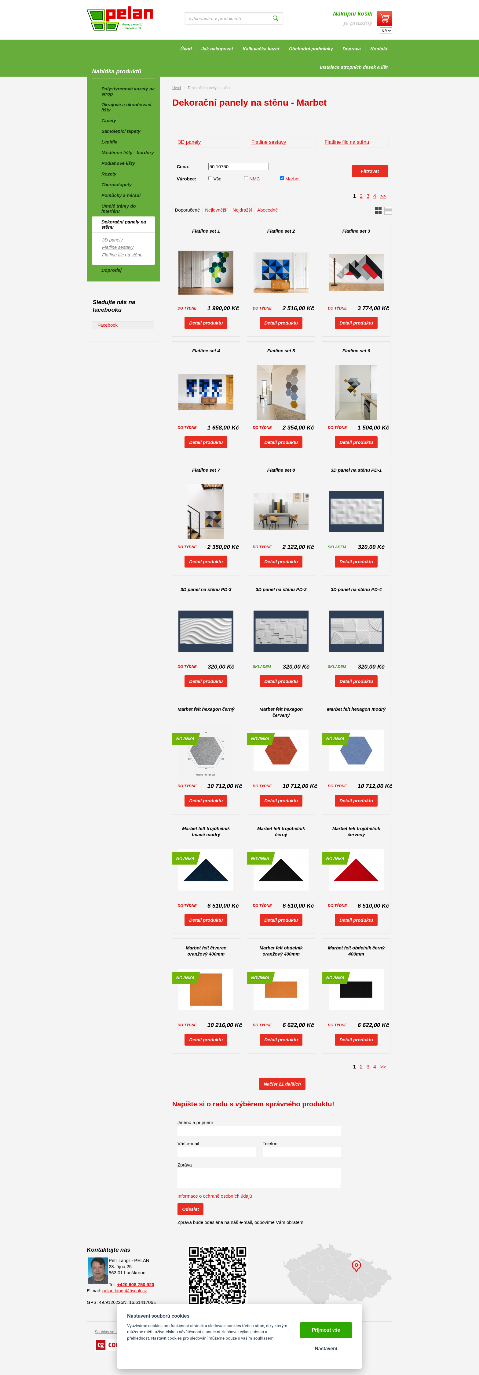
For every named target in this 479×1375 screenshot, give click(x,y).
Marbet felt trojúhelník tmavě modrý (206, 831)
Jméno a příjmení (195, 1122)
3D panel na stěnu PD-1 (356, 470)
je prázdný (352, 18)
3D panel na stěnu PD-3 (206, 589)
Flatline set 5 (281, 350)
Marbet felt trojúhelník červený (356, 831)
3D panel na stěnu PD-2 (281, 589)
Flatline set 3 (356, 231)
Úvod (176, 88)
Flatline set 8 (281, 470)
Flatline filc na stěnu (346, 142)
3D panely (189, 142)
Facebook (107, 325)
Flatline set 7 (206, 470)
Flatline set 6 (356, 350)
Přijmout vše (326, 1330)
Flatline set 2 (281, 231)
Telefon (270, 1143)
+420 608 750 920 (135, 1284)
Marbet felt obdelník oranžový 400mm (281, 950)
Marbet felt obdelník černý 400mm (356, 950)
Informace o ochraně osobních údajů (214, 1196)
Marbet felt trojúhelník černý (281, 831)
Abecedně (267, 209)
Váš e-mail (188, 1143)
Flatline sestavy (268, 142)
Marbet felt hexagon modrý (356, 709)
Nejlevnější (216, 209)
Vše (217, 178)
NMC (254, 178)
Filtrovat (370, 171)
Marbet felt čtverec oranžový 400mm (206, 950)
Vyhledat (275, 18)
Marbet (292, 178)
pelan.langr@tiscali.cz (124, 1290)
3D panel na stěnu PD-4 (356, 589)
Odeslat (190, 1209)
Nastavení (326, 1348)
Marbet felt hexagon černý (205, 709)
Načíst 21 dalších (282, 1084)
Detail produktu (206, 322)
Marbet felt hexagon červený (281, 712)
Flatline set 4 (206, 350)
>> (383, 196)
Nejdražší (242, 209)
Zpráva (184, 1164)
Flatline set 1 (206, 231)
